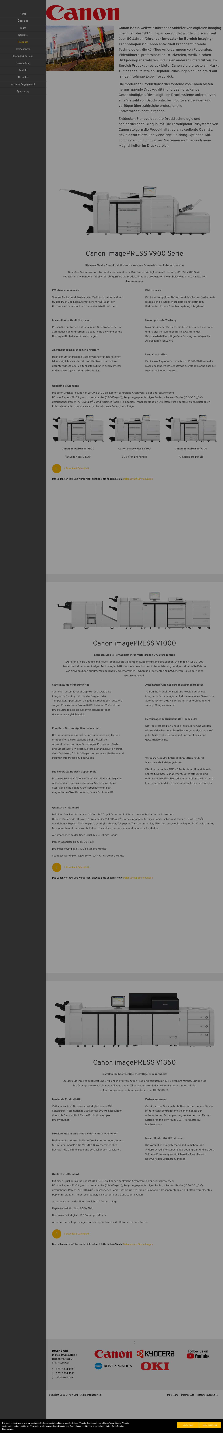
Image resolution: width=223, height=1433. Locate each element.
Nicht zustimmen (210, 1425)
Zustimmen (188, 1425)
